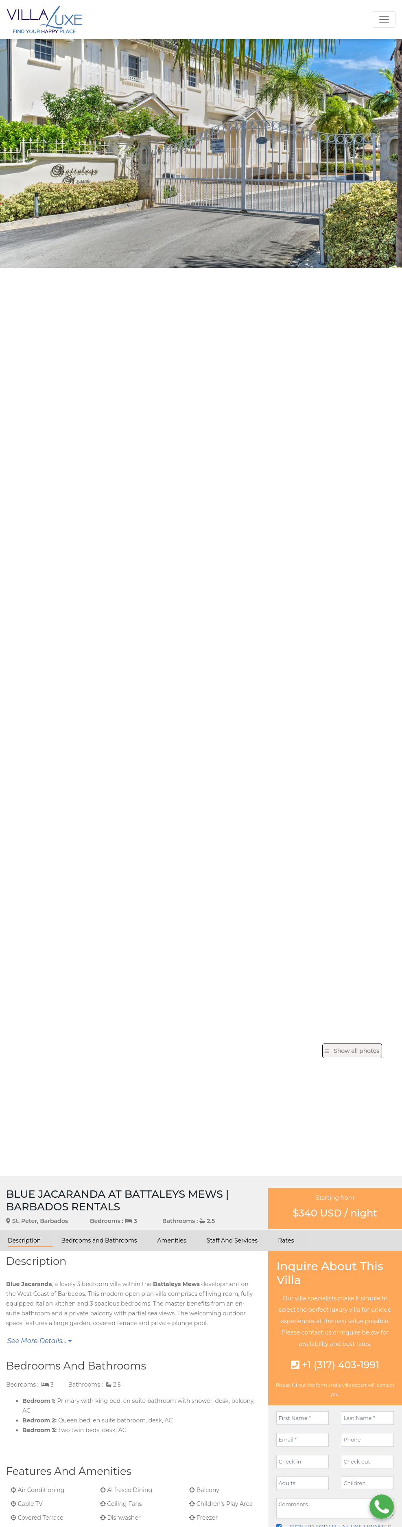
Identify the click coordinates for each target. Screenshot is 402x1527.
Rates (286, 1240)
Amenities (171, 1240)
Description (24, 1240)
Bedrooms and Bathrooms (99, 1240)
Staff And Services (232, 1240)
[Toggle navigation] (384, 19)
